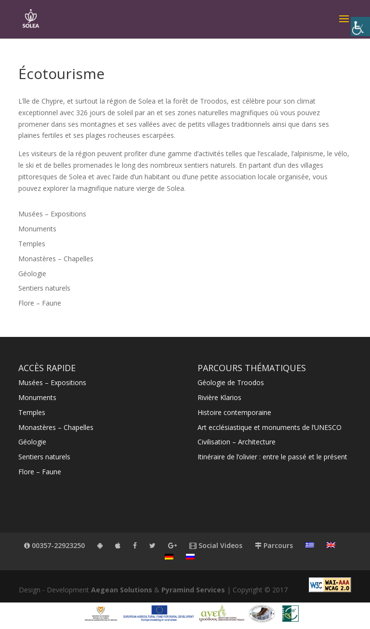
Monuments (37, 228)
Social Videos (215, 545)
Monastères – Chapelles (55, 258)
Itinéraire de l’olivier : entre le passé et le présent (272, 456)
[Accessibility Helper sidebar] (360, 26)
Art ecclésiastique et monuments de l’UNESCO (270, 427)
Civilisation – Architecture (237, 441)
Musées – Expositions (52, 213)
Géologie (32, 273)
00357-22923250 (54, 545)
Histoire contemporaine (234, 412)
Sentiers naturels (44, 288)
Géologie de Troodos (231, 382)
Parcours (274, 545)
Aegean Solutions (121, 589)
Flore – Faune (39, 303)
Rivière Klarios (219, 397)
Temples (31, 243)
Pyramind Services (193, 589)
